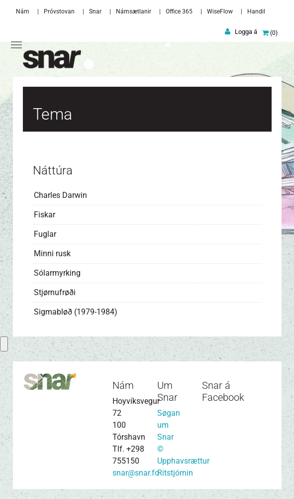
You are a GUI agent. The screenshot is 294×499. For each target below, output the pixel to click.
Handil (256, 11)
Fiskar (44, 214)
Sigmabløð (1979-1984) (75, 312)
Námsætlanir (133, 11)
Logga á (246, 31)
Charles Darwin (60, 195)
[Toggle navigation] (16, 44)
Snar (95, 11)
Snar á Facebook (223, 391)
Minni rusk (52, 253)
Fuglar (45, 234)
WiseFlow (220, 11)
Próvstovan (59, 11)
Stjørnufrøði (55, 292)
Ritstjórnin (175, 473)
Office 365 (179, 11)
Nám (22, 11)
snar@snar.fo (135, 473)
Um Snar (167, 391)
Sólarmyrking (57, 273)
